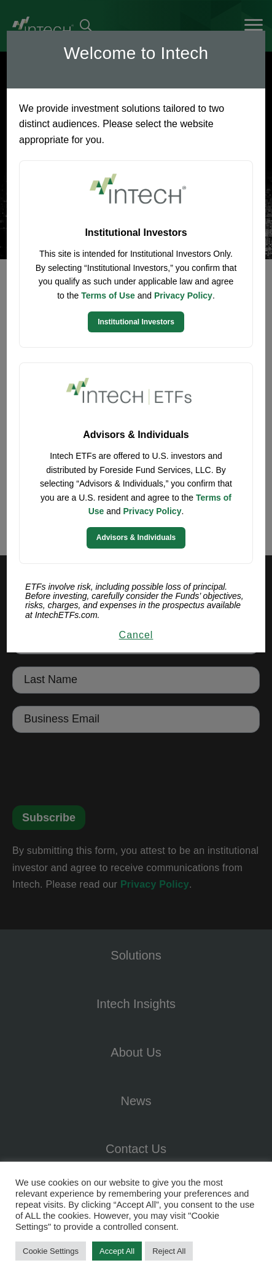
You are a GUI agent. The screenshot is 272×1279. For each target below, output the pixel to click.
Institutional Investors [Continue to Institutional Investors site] (136, 322)
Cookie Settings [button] (51, 1251)
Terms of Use (108, 295)
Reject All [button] (168, 1251)
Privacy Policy (183, 295)
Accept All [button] (116, 1251)
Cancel (136, 635)
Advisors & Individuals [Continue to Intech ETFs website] (136, 537)
